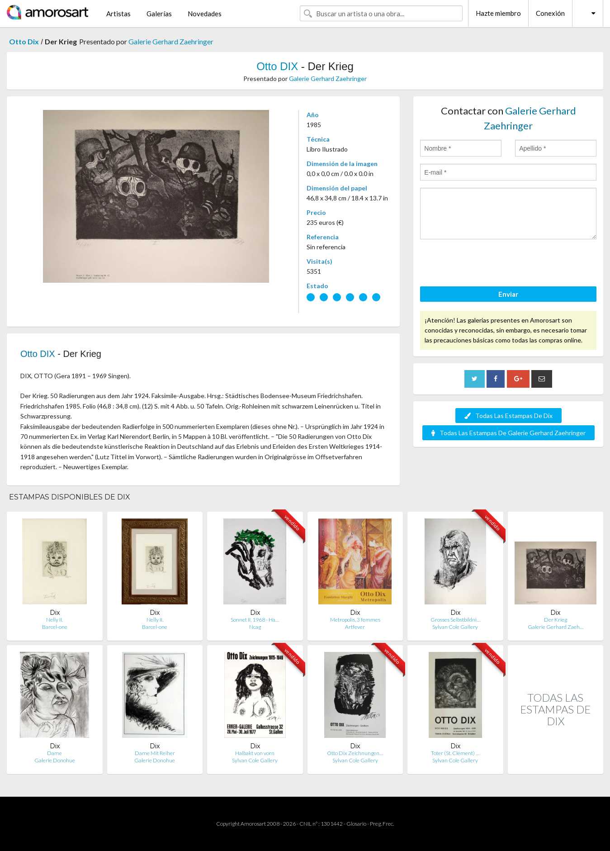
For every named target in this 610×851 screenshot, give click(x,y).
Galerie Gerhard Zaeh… (555, 626)
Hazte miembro (498, 13)
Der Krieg (555, 619)
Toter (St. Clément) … (455, 753)
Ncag (255, 626)
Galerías (159, 14)
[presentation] (489, 264)
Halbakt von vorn (254, 753)
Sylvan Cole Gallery (455, 626)
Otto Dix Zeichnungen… (355, 753)
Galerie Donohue (54, 760)
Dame (54, 753)
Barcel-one (54, 626)
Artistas (118, 14)
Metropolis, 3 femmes (355, 619)
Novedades (205, 14)
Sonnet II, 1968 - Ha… (255, 619)
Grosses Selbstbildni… (455, 619)
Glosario (356, 823)
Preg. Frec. (382, 823)
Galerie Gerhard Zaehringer (170, 41)
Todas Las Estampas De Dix (508, 415)
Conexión (550, 13)
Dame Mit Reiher (155, 753)
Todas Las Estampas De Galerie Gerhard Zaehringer (508, 433)
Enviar (508, 294)
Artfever (355, 626)
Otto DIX (277, 66)
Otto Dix (24, 41)
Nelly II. (54, 619)
